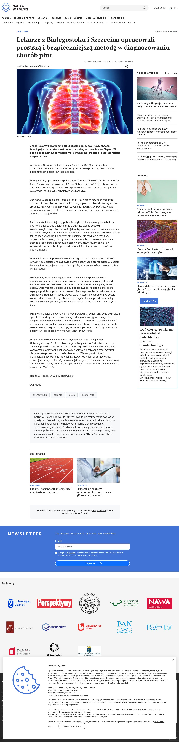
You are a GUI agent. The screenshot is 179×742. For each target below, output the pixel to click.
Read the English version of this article (33, 66)
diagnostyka (88, 395)
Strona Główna (160, 31)
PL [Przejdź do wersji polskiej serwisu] (171, 7)
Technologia (116, 18)
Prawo (60, 22)
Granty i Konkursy (97, 22)
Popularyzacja (75, 22)
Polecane (149, 300)
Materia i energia (96, 18)
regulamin (71, 553)
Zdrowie (56, 18)
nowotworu (50, 203)
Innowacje (34, 22)
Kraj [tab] (167, 73)
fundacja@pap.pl (126, 714)
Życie (68, 18)
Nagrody (48, 22)
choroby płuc (40, 395)
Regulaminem (99, 510)
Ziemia (78, 18)
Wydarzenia (118, 22)
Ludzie (132, 22)
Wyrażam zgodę (72, 726)
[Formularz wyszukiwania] (124, 8)
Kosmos (6, 18)
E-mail (58, 540)
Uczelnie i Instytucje (13, 22)
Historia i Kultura (24, 18)
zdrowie (58, 395)
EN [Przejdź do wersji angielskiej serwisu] (175, 8)
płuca (86, 222)
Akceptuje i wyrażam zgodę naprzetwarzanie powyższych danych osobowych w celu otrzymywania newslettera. (90, 554)
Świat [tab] (174, 73)
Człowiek (43, 18)
